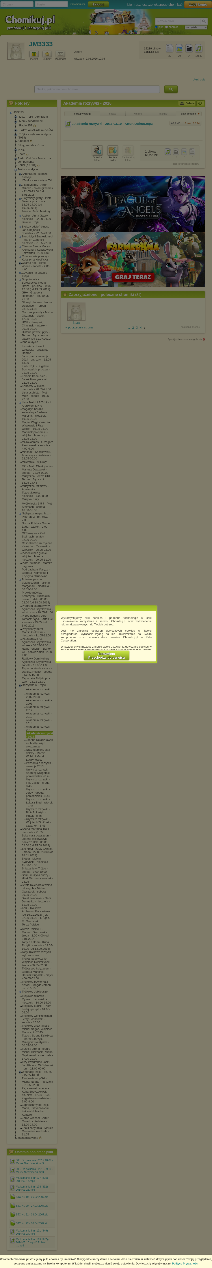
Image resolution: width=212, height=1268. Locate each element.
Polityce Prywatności (185, 1263)
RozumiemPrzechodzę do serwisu (106, 655)
